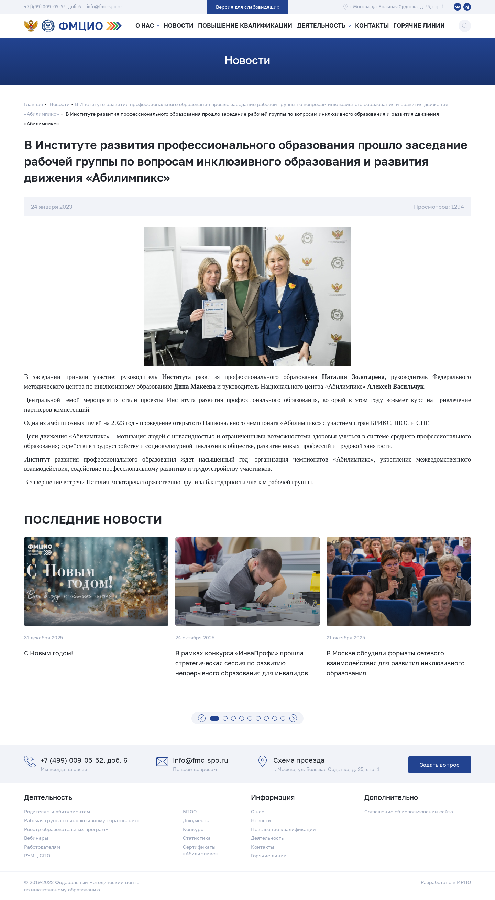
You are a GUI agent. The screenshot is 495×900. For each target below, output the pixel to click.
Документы (196, 820)
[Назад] (202, 718)
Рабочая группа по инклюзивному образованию (81, 820)
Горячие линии (421, 25)
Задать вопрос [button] (440, 764)
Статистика (197, 838)
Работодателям (42, 847)
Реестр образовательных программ (66, 829)
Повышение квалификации (246, 25)
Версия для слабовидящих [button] (247, 7)
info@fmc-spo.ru (104, 6)
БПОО (190, 811)
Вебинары (36, 838)
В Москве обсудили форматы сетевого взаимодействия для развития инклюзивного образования (396, 663)
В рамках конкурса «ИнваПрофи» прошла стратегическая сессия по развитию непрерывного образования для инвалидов (241, 663)
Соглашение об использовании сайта (408, 811)
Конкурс (193, 829)
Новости (180, 25)
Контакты (372, 25)
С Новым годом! (48, 653)
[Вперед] (293, 718)
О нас (144, 25)
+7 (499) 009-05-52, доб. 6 (52, 6)
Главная (33, 104)
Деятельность (320, 25)
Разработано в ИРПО (446, 882)
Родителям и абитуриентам (57, 811)
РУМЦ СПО (37, 855)
